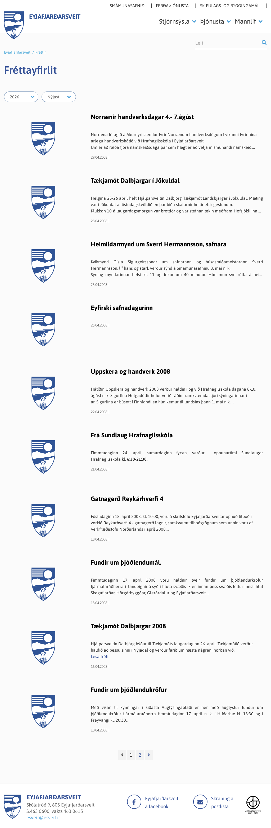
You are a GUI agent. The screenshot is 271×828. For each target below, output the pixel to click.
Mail (200, 802)
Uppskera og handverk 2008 (130, 371)
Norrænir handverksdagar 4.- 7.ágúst (142, 116)
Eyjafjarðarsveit (17, 52)
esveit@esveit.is (43, 817)
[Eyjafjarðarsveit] (12, 817)
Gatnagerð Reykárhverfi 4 (127, 498)
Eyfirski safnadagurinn (122, 307)
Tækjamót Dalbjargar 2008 (128, 626)
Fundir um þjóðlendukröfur (129, 689)
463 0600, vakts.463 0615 (56, 811)
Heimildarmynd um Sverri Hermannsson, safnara (159, 244)
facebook (134, 802)
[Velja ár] (21, 96)
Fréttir (40, 52)
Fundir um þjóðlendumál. (126, 562)
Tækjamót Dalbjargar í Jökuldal (135, 180)
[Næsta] (149, 755)
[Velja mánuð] (59, 96)
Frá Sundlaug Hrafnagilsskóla (132, 435)
